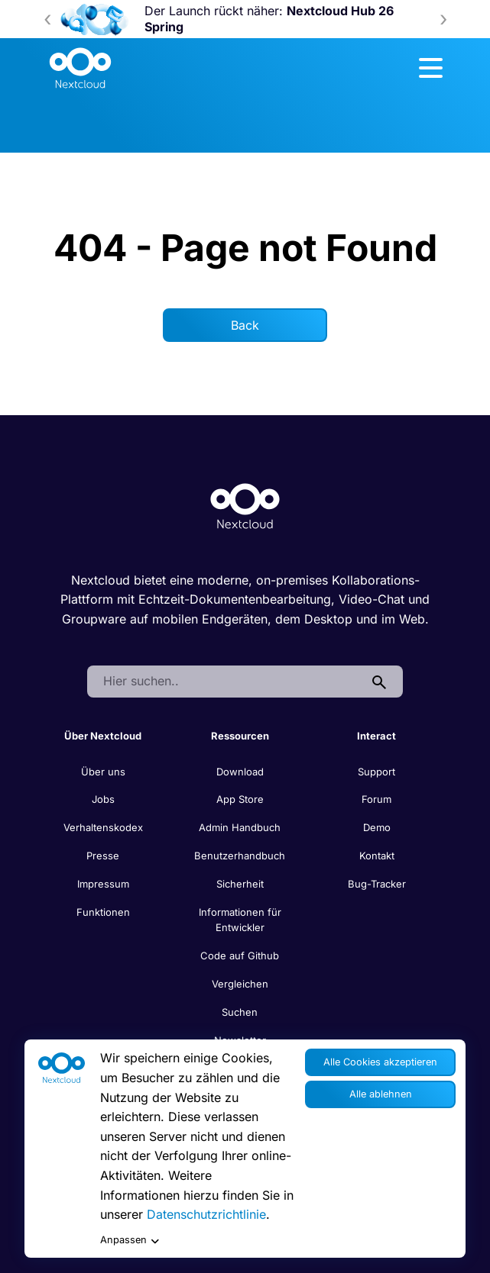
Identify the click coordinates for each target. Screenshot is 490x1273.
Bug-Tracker (377, 884)
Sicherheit (240, 884)
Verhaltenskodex (103, 827)
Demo (377, 827)
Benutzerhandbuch (239, 855)
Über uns (103, 771)
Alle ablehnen (380, 1094)
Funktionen (103, 912)
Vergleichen (240, 984)
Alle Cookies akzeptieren (380, 1062)
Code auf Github (239, 955)
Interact (376, 736)
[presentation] (47, 19)
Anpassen (129, 1240)
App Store (240, 799)
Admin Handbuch (240, 827)
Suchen (240, 1012)
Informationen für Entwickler (240, 920)
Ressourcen (240, 736)
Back (245, 325)
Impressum (103, 884)
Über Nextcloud (102, 736)
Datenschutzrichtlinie (206, 1214)
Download (240, 771)
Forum (376, 799)
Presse (102, 855)
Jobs (103, 799)
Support (376, 771)
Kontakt (376, 855)
